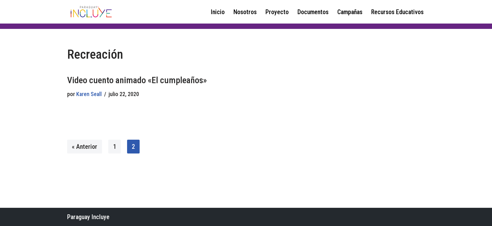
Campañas (349, 12)
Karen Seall (89, 94)
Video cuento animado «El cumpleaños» (137, 80)
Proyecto (277, 12)
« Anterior (84, 146)
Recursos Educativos (397, 12)
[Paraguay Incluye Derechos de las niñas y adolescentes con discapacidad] (90, 12)
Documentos (313, 12)
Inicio (218, 12)
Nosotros (245, 12)
